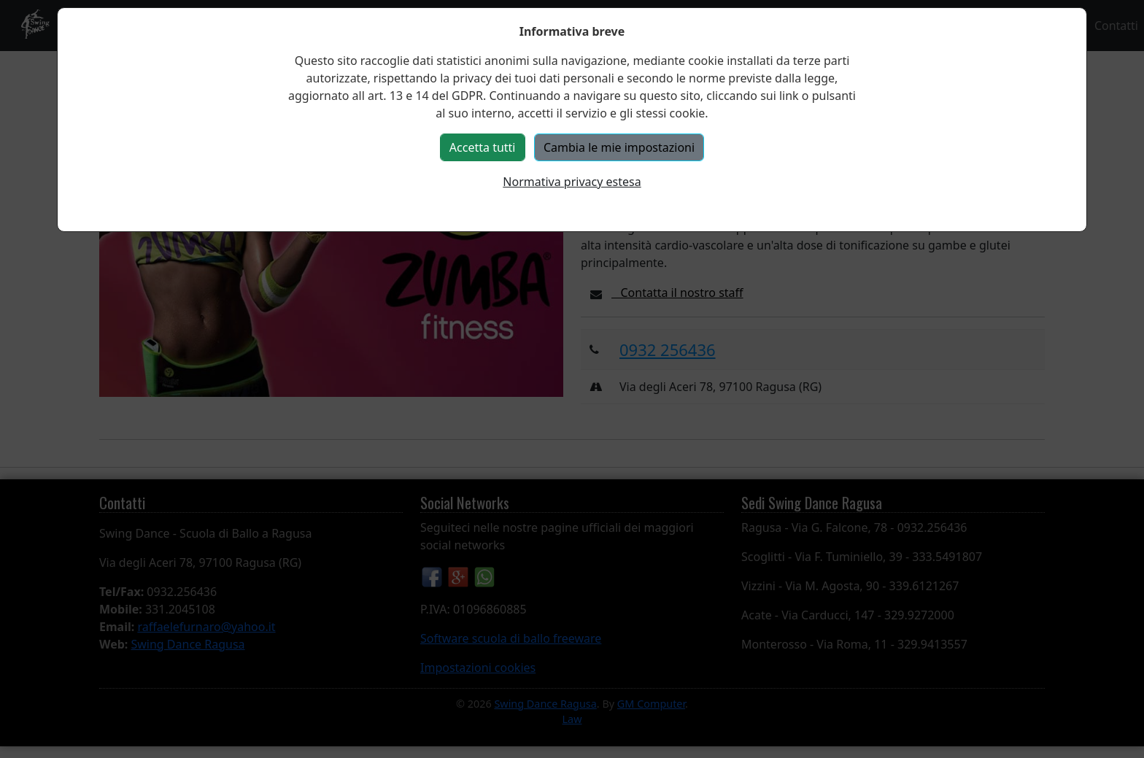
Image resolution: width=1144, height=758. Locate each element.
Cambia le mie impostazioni (619, 147)
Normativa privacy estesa (572, 182)
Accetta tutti (482, 147)
